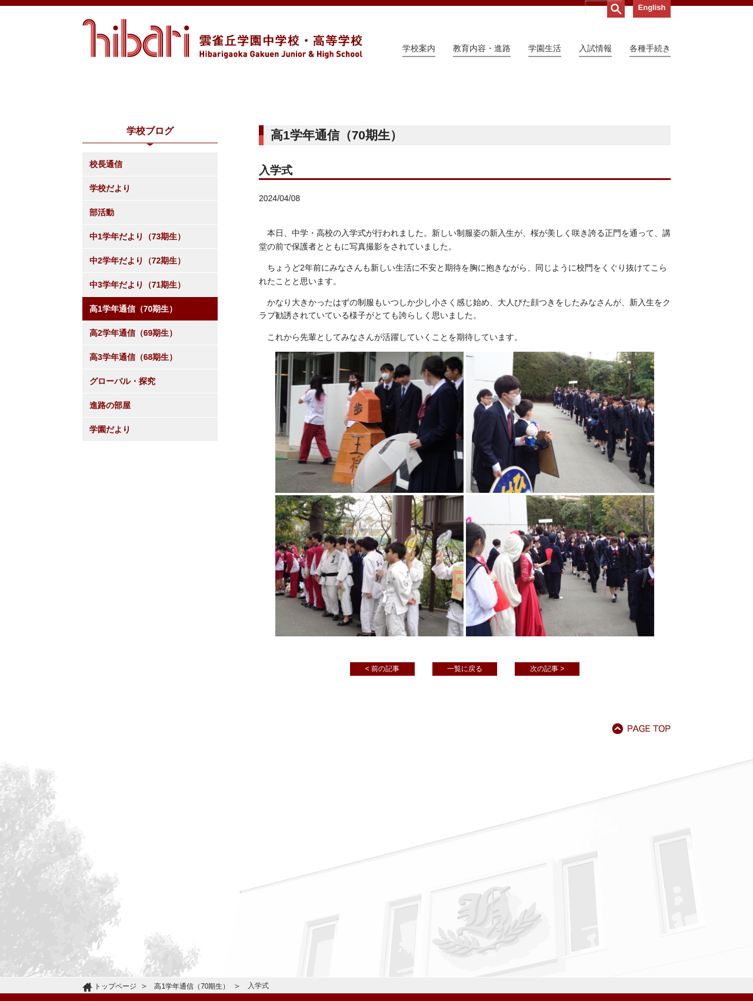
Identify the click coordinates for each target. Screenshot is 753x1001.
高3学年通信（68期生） (133, 464)
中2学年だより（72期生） (137, 367)
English (652, 7)
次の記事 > (547, 776)
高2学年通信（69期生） (133, 440)
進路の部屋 (110, 512)
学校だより (110, 295)
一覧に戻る (464, 776)
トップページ (115, 986)
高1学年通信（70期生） (133, 416)
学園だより (110, 536)
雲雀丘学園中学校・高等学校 (222, 39)
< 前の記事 (382, 776)
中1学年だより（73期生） (137, 343)
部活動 (101, 319)
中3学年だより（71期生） (137, 391)
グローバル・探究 (122, 488)
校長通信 (105, 271)
